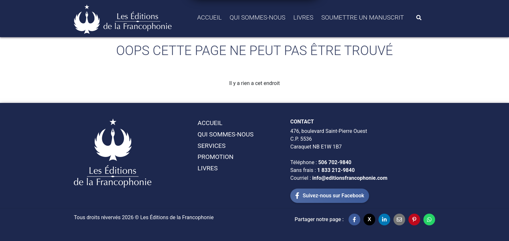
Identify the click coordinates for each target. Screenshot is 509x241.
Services (212, 145)
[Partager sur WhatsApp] (429, 219)
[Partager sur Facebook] (354, 219)
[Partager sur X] (369, 219)
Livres (303, 17)
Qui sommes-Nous (257, 17)
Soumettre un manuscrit (362, 17)
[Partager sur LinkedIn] (384, 219)
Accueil (209, 17)
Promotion (215, 157)
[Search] (418, 17)
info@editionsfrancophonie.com (349, 178)
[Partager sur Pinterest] (414, 219)
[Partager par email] (399, 219)
